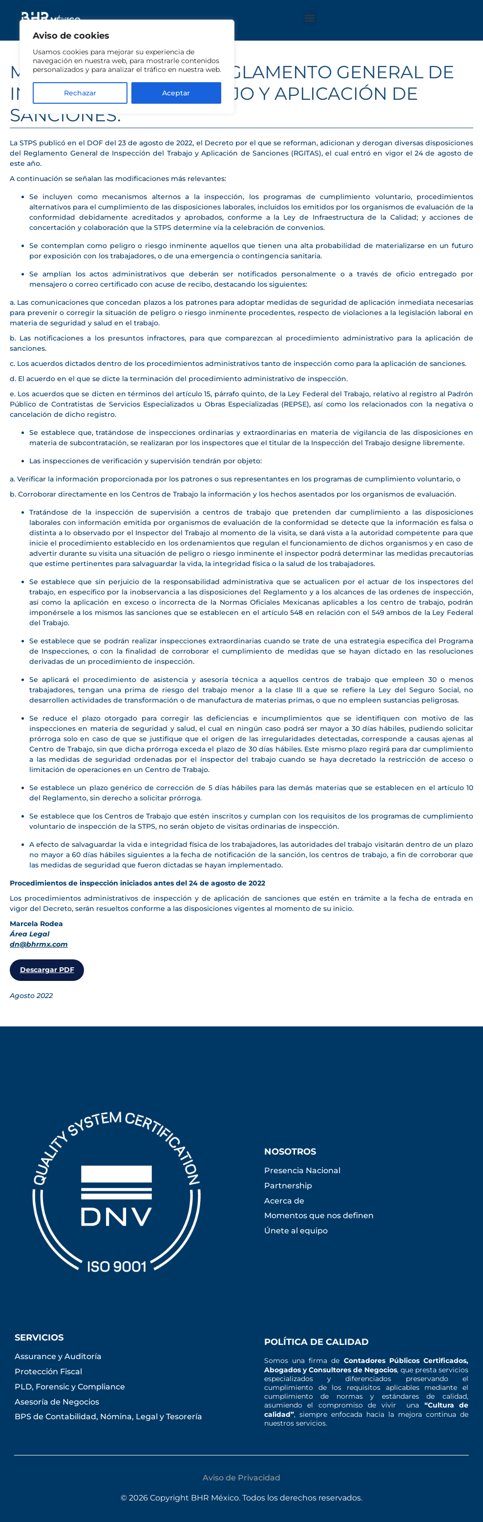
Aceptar (176, 93)
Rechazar (80, 93)
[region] (127, 67)
